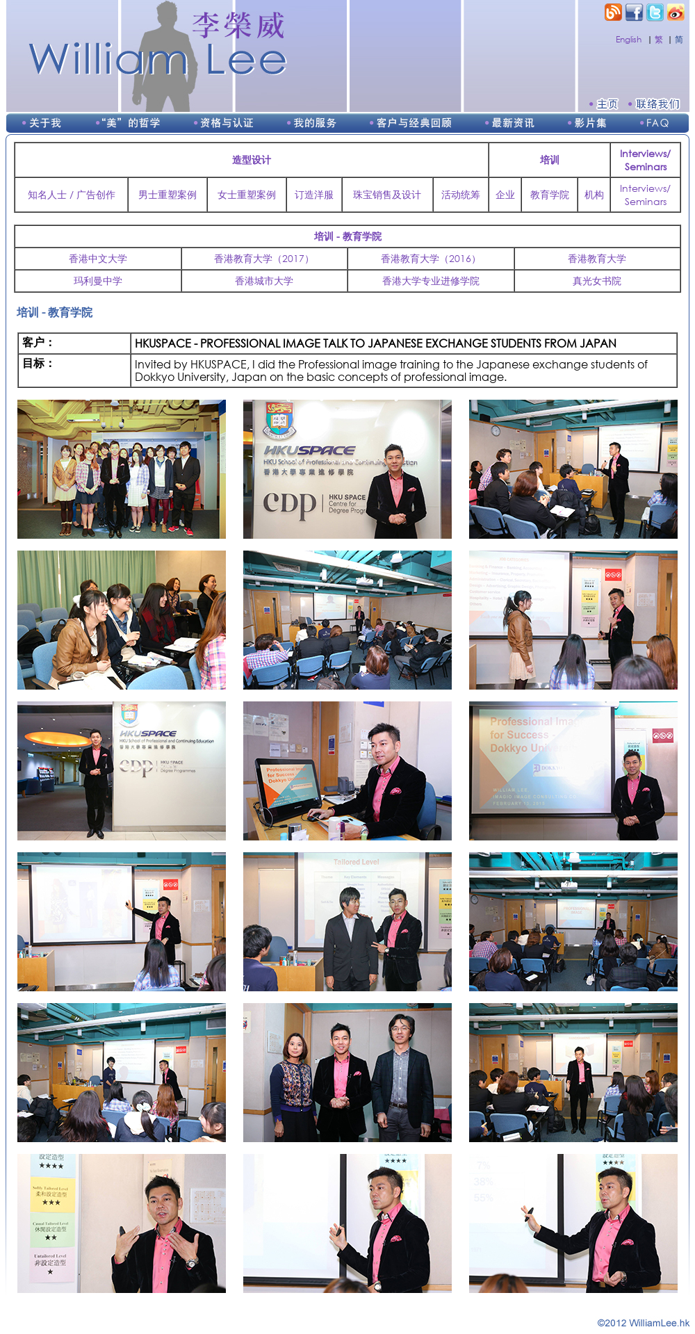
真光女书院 (597, 280)
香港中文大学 (98, 258)
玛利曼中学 (98, 280)
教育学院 (549, 194)
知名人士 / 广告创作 (71, 194)
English (628, 39)
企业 (505, 194)
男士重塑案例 (167, 194)
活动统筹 (460, 194)
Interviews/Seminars (645, 194)
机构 (594, 194)
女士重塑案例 (247, 194)
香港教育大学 (597, 258)
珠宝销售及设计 (387, 194)
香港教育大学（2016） (431, 258)
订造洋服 (314, 194)
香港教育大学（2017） (264, 258)
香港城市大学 (264, 280)
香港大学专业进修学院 (431, 280)
